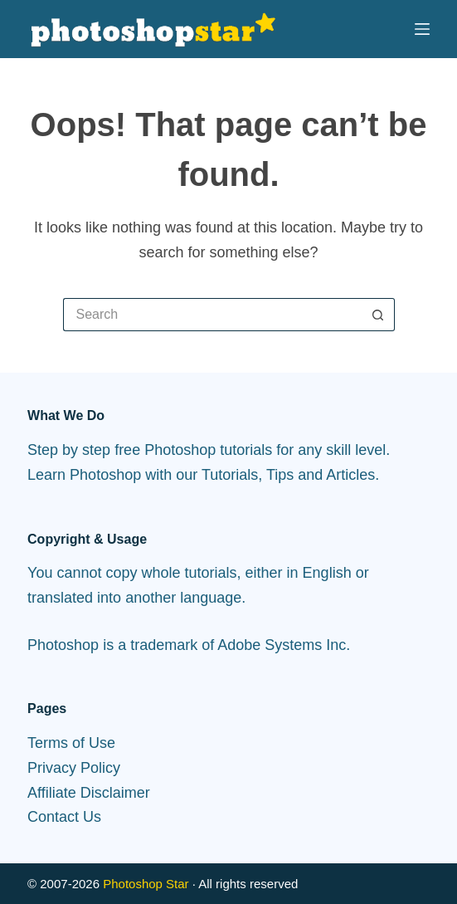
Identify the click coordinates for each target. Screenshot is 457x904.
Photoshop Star (145, 884)
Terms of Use (71, 743)
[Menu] (422, 29)
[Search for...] (212, 314)
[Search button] (378, 314)
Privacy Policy (73, 768)
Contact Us (64, 817)
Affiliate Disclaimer (88, 792)
